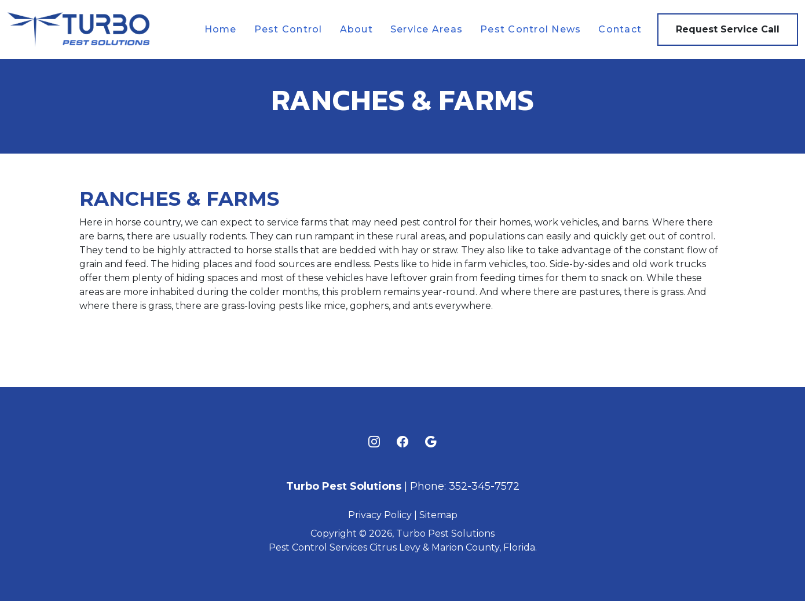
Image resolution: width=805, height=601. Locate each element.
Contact (620, 29)
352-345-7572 (484, 486)
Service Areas (426, 29)
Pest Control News (530, 29)
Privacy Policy (380, 514)
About (356, 29)
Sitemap (438, 514)
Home (220, 29)
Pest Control (288, 29)
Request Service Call (728, 29)
